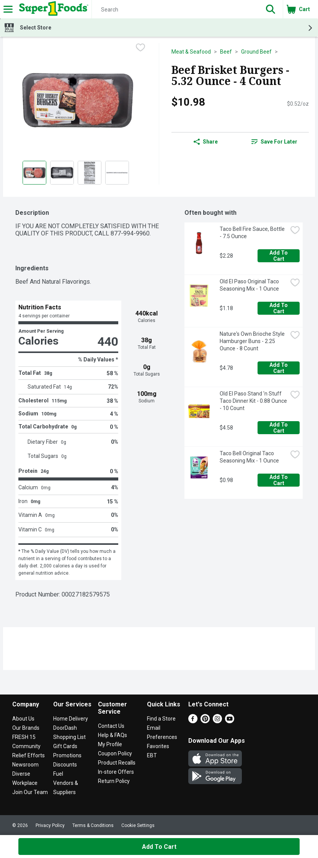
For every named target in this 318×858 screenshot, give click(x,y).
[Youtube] (229, 721)
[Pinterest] (205, 721)
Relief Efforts (28, 755)
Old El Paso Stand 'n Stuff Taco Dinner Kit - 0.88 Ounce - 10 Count (253, 401)
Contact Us (111, 726)
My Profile (110, 744)
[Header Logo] (52, 9)
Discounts (65, 765)
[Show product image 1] (34, 173)
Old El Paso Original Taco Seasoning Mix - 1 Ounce (250, 285)
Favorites (158, 746)
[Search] (175, 9)
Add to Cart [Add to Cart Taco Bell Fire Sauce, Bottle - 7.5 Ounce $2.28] (279, 256)
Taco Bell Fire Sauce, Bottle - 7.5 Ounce (253, 232)
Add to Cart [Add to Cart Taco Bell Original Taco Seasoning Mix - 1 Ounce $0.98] (279, 480)
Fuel (58, 774)
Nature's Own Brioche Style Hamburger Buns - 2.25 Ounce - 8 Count (253, 341)
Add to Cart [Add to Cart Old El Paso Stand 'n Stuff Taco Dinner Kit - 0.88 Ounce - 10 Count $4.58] (279, 428)
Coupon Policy (115, 753)
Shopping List (69, 737)
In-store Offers (116, 772)
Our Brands (25, 728)
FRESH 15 (24, 737)
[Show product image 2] (62, 173)
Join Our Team (30, 792)
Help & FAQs (112, 735)
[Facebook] (192, 721)
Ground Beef (256, 52)
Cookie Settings (138, 825)
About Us (23, 719)
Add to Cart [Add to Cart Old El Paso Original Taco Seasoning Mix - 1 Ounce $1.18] (279, 308)
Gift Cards (65, 746)
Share (206, 142)
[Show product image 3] (89, 173)
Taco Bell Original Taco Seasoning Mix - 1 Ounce (249, 457)
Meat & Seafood (191, 52)
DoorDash (65, 728)
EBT (152, 755)
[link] (274, 142)
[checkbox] (140, 48)
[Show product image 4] (117, 173)
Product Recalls (116, 763)
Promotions (67, 755)
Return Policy (114, 781)
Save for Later (274, 142)
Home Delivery (70, 719)
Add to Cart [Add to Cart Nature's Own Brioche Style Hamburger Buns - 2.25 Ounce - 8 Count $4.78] (279, 368)
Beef (226, 52)
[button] (270, 9)
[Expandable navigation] (8, 9)
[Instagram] (217, 721)
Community (26, 746)
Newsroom (25, 765)
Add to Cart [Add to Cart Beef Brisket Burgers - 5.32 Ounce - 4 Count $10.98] (159, 846)
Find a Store (161, 719)
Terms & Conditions (93, 825)
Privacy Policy (50, 825)
